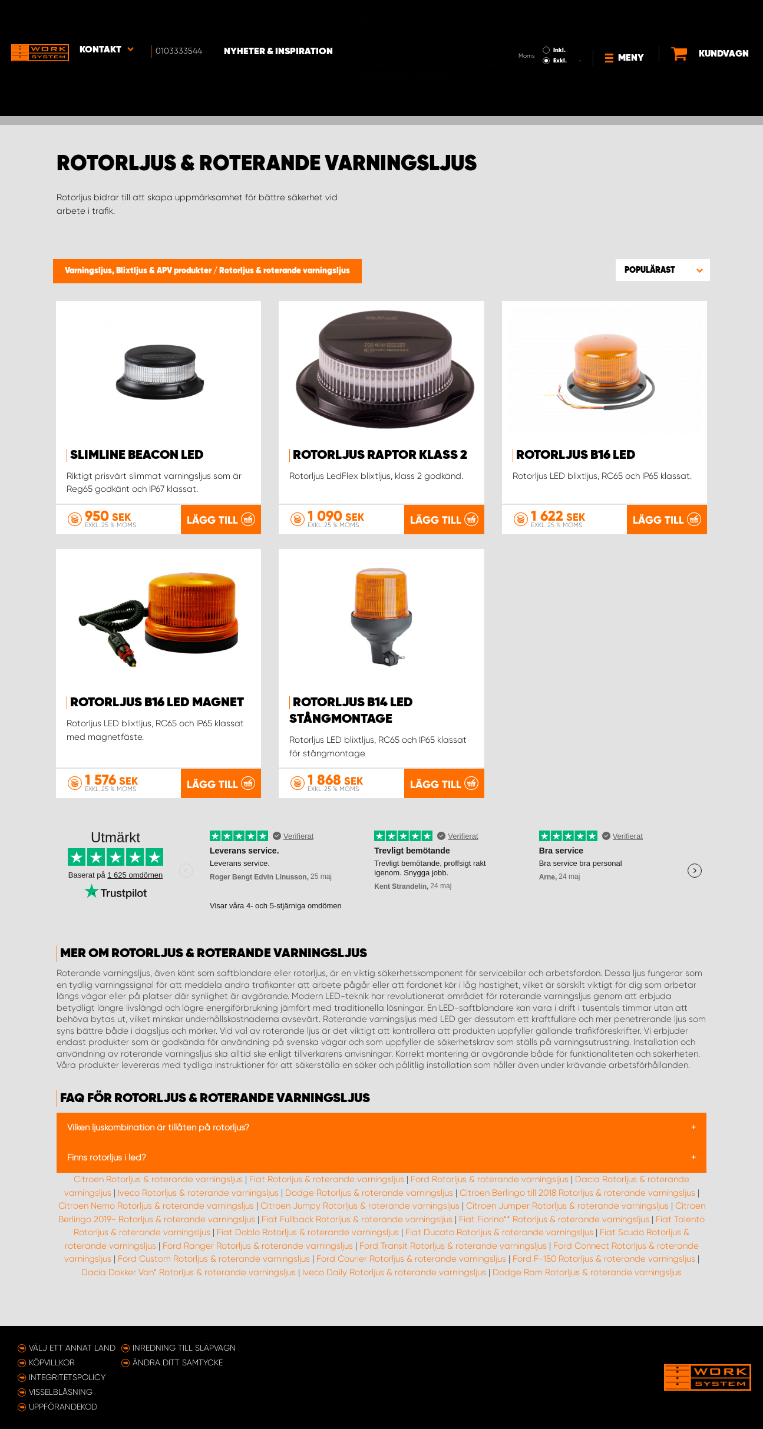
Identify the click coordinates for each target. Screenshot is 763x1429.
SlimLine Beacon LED (137, 455)
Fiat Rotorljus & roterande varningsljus (326, 1195)
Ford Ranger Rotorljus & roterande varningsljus (258, 1261)
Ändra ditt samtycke (178, 1362)
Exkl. (525, 27)
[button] (663, 269)
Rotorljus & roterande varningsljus (284, 271)
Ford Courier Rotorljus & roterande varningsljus (411, 1274)
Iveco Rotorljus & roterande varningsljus (198, 1208)
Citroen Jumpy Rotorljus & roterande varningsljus (360, 1221)
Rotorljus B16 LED (576, 455)
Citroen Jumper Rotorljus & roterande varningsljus (567, 1221)
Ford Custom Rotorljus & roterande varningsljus (214, 1274)
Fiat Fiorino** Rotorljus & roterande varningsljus (554, 1235)
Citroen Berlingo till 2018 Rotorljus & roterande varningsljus (577, 1208)
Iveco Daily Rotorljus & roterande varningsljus (394, 1288)
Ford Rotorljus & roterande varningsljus (490, 1195)
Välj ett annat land (72, 1347)
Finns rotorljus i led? (106, 1173)
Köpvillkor (52, 1362)
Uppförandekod (63, 1406)
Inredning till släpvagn (184, 1347)
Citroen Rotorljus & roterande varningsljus (158, 1195)
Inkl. (524, 16)
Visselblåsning (61, 1392)
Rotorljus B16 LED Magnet (157, 719)
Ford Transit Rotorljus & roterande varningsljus (453, 1261)
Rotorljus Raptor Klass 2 (380, 455)
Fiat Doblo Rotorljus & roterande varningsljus (308, 1248)
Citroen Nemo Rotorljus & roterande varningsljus (156, 1221)
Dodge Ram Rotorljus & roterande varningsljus (587, 1288)
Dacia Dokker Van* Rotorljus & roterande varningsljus (188, 1288)
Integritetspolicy (67, 1377)
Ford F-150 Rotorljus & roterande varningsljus (604, 1274)
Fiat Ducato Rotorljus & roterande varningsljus (499, 1248)
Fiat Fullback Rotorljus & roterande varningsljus (357, 1235)
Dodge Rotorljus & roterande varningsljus (369, 1208)
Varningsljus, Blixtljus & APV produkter (139, 271)
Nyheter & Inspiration (283, 18)
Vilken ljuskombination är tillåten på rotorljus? (158, 1143)
